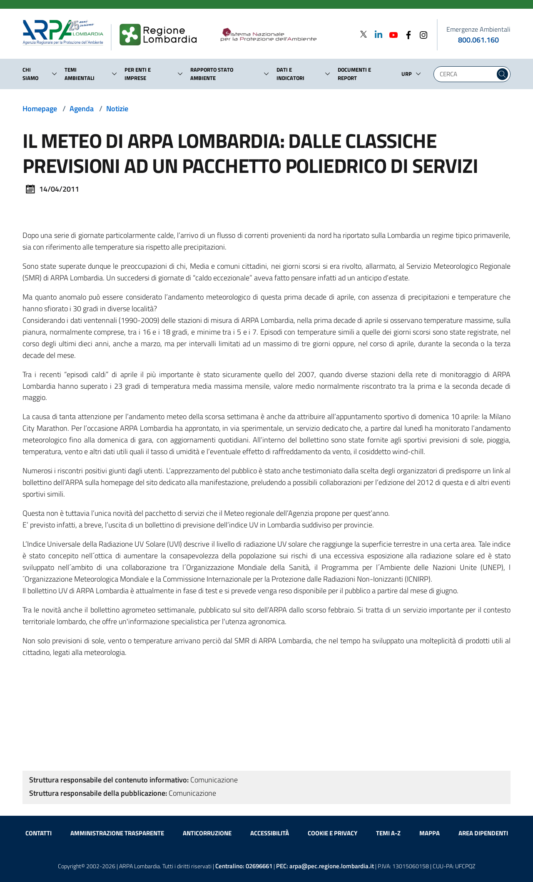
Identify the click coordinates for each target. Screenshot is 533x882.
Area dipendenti (483, 833)
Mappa (429, 833)
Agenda (82, 108)
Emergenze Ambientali (478, 29)
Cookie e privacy (332, 833)
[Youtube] (391, 34)
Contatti (38, 833)
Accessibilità (269, 833)
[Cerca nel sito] (502, 74)
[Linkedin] (376, 34)
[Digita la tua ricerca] (466, 74)
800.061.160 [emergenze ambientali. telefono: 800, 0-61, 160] (478, 39)
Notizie (117, 108)
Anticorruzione (207, 833)
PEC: (325, 866)
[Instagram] (420, 34)
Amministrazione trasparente (117, 833)
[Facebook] (406, 34)
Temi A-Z (388, 833)
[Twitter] (364, 34)
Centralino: (243, 866)
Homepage (39, 108)
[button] (54, 74)
